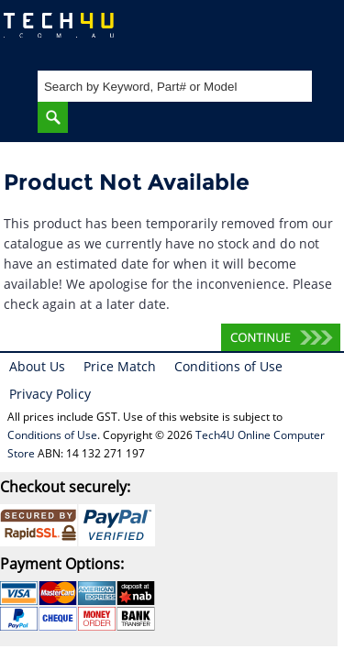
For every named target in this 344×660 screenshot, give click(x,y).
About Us (37, 366)
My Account (256, 32)
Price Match (119, 366)
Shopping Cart (312, 32)
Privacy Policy (50, 393)
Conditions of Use (228, 366)
